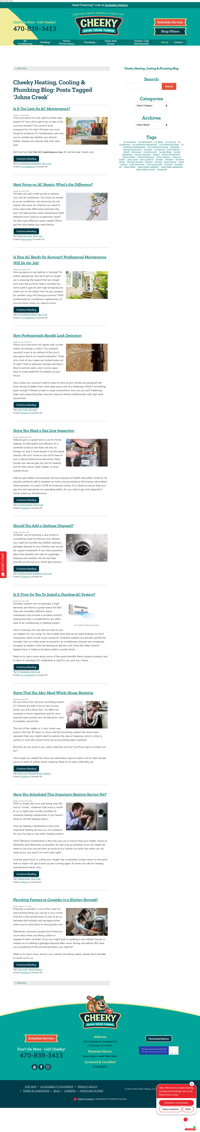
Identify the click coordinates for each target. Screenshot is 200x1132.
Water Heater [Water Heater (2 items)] (130, 166)
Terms (175, 1077)
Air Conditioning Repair (27, 319)
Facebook (41, 1091)
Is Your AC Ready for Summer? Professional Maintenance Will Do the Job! (57, 264)
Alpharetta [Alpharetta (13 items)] (174, 146)
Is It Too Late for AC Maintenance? (48, 108)
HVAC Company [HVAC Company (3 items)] (163, 156)
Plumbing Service (35, 788)
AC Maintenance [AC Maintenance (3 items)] (145, 141)
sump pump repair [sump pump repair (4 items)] (154, 164)
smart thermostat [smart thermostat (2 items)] (136, 164)
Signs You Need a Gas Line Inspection (51, 434)
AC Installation (24, 680)
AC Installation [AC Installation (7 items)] (129, 141)
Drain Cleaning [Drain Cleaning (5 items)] (173, 149)
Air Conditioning (27, 166)
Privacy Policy (151, 1076)
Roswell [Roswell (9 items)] (158, 161)
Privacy (171, 1077)
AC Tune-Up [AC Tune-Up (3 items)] (170, 141)
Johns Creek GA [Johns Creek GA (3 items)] (147, 159)
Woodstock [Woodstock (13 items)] (162, 169)
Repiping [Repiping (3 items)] (149, 161)
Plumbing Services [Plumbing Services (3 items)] (135, 161)
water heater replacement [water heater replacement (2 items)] (172, 166)
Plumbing (25, 417)
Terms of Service (160, 1076)
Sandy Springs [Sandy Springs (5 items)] (170, 161)
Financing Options (159, 1063)
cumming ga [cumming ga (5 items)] (159, 149)
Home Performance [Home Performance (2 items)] (145, 156)
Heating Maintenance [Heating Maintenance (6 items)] (171, 154)
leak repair (32, 414)
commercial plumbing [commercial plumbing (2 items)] (132, 149)
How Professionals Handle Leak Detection (56, 340)
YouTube (35, 1091)
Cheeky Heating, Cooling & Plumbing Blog (151, 68)
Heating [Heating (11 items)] (156, 154)
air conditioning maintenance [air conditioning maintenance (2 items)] (144, 144)
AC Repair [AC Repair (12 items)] (158, 141)
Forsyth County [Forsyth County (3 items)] (150, 151)
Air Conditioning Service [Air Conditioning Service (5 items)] (157, 146)
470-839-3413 (34, 29)
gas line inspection (25, 509)
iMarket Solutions (85, 1123)
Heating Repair (24, 898)
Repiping (47, 788)
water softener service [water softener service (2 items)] (145, 169)
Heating (24, 901)
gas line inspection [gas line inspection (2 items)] (143, 154)
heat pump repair (25, 242)
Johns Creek (46, 164)
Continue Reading (26, 159)
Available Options (116, 5)
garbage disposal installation (30, 577)
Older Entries (21, 68)
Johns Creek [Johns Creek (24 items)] (132, 159)
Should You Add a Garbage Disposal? (51, 529)
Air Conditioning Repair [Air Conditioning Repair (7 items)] (169, 144)
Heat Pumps (26, 244)
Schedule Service (170, 22)
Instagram (48, 1091)
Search (169, 85)
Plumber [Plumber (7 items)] (159, 159)
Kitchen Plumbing (35, 994)
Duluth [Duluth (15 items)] (127, 151)
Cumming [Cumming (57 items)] (148, 149)
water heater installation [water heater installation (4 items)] (148, 166)
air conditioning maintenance (29, 164)
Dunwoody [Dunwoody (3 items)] (136, 151)
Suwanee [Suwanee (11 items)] (168, 164)
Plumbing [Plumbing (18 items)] (169, 159)
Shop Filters (170, 31)
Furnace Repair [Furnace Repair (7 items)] (165, 151)
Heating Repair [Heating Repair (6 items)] (128, 156)
